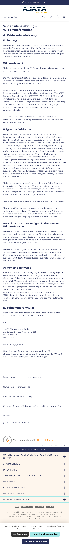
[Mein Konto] (57, 17)
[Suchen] (43, 17)
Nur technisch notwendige (45, 534)
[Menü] (10, 17)
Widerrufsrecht (27, 507)
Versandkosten (49, 512)
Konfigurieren (20, 534)
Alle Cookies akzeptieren (35, 541)
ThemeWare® (34, 519)
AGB (17, 507)
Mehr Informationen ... (42, 529)
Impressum (39, 507)
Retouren (50, 507)
